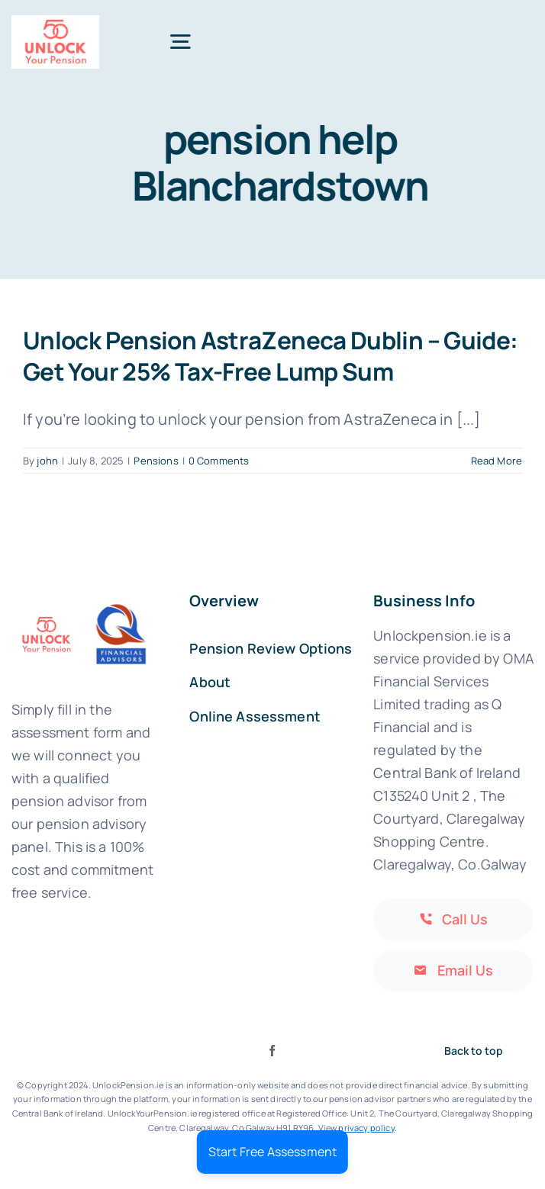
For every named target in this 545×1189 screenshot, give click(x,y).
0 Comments (219, 461)
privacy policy (366, 1127)
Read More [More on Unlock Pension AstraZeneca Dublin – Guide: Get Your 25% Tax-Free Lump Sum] (496, 461)
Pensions (156, 461)
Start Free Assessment (272, 1151)
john (47, 461)
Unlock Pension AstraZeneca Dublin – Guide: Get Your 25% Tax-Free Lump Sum (270, 355)
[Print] (55, 22)
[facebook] (272, 1050)
